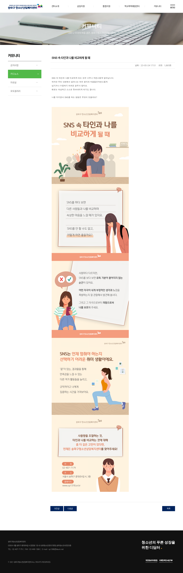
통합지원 (106, 6)
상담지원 (81, 6)
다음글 (70, 508)
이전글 (57, 508)
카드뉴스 (15, 74)
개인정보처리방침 (151, 560)
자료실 (14, 82)
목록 (168, 508)
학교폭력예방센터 (132, 6)
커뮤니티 (158, 6)
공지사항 (15, 65)
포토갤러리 (16, 91)
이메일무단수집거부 (166, 560)
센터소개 (55, 6)
